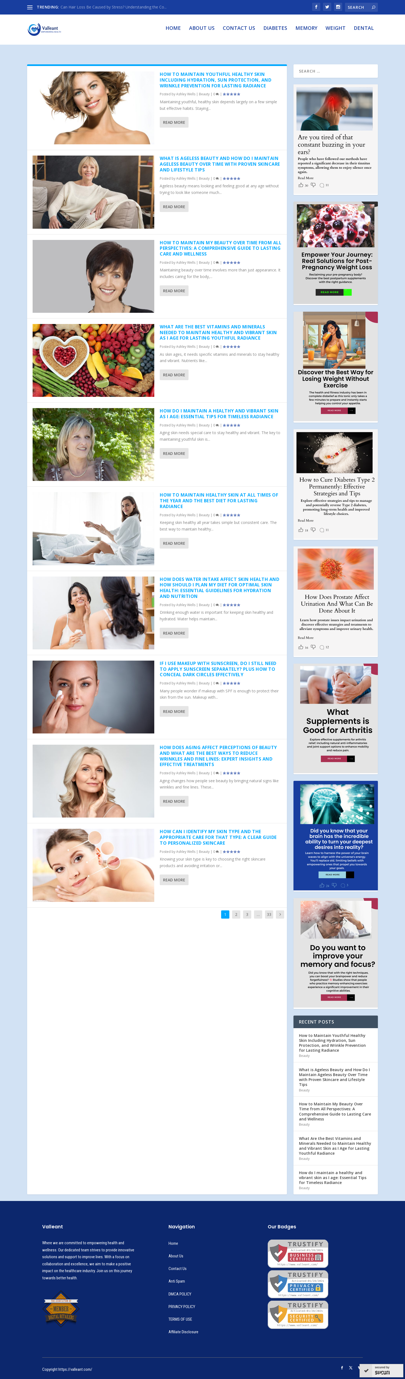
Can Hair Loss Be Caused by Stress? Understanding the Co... (114, 7)
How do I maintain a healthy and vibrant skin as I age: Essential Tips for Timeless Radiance (219, 409)
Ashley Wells (185, 89)
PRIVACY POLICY (182, 1301)
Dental (364, 32)
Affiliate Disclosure (183, 1326)
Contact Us (239, 32)
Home (173, 32)
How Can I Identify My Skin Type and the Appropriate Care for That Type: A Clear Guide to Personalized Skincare (218, 832)
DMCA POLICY (180, 1289)
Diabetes (275, 32)
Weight (336, 32)
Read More (174, 117)
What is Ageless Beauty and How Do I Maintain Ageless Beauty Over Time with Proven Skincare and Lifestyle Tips (220, 159)
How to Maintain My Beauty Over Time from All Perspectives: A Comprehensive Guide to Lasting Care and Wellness (220, 243)
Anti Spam (177, 1276)
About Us (202, 32)
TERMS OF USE (180, 1314)
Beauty (204, 89)
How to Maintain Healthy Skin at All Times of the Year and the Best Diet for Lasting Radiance (219, 495)
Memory (306, 32)
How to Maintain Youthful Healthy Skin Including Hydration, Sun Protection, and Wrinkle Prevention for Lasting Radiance (215, 75)
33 (269, 909)
